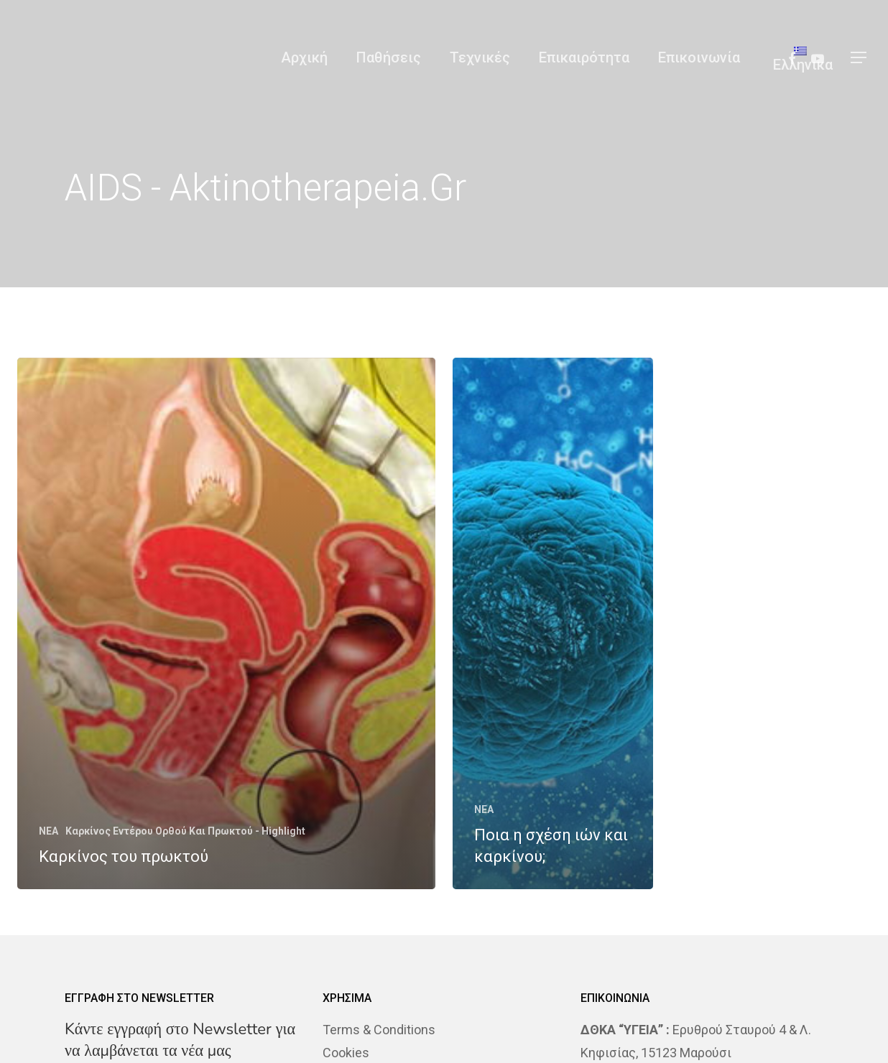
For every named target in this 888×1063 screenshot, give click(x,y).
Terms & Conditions (379, 1029)
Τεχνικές (480, 57)
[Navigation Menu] (859, 57)
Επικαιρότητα (584, 57)
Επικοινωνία (699, 57)
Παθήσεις (388, 57)
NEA (48, 831)
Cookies (346, 1052)
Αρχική (304, 57)
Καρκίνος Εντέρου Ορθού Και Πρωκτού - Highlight (185, 831)
